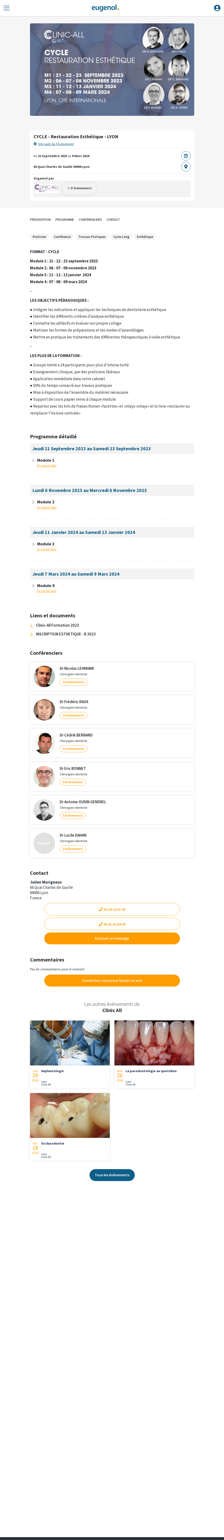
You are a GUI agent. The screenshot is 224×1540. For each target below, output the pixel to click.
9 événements (73, 782)
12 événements (74, 749)
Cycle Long (121, 237)
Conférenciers (90, 219)
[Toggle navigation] (7, 8)
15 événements (74, 682)
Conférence (62, 237)
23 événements (74, 715)
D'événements (79, 188)
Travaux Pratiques (92, 237)
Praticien (39, 237)
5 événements (73, 815)
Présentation (40, 219)
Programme (64, 219)
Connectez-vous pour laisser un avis (112, 980)
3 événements (73, 849)
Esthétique (145, 237)
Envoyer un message (112, 938)
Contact (113, 219)
